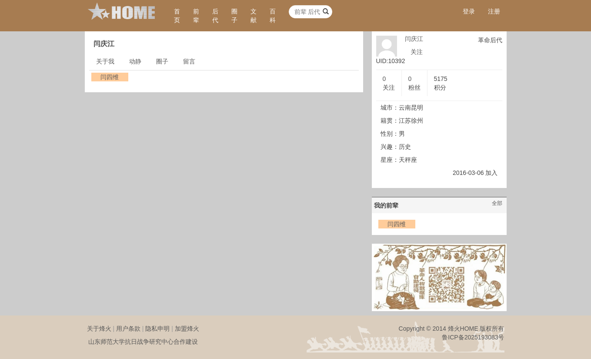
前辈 (196, 15)
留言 (189, 61)
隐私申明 (157, 328)
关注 (417, 51)
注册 (494, 11)
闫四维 (109, 77)
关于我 (105, 61)
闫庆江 (414, 38)
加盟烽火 (187, 328)
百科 (273, 15)
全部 (497, 203)
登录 (469, 11)
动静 (135, 61)
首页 (177, 15)
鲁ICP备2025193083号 (473, 337)
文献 (253, 15)
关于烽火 (99, 328)
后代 (215, 15)
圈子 (234, 15)
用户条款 (128, 328)
